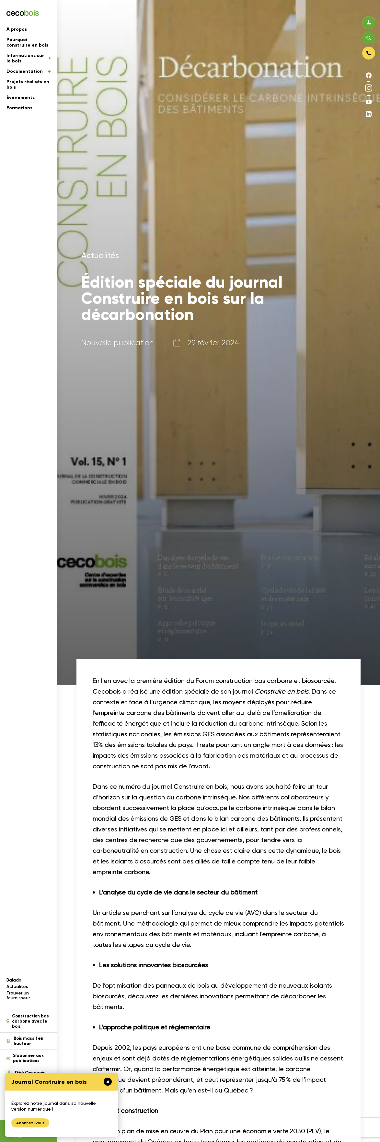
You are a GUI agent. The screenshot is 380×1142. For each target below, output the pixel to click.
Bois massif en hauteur (24, 1041)
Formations (19, 108)
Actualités (17, 986)
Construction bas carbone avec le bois (27, 1021)
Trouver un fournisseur (18, 995)
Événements (20, 97)
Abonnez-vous (30, 1123)
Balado (13, 980)
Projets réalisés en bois (27, 84)
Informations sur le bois (28, 58)
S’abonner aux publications (25, 1058)
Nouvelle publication (117, 342)
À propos (16, 29)
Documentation (28, 71)
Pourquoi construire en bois (27, 42)
